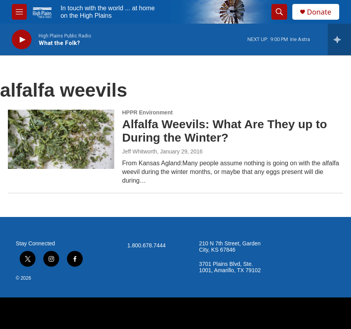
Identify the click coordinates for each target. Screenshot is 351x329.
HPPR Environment (147, 112)
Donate (319, 12)
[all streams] (339, 39)
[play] (21, 39)
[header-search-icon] (279, 12)
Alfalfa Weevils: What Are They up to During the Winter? (224, 131)
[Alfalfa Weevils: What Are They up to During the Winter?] (61, 139)
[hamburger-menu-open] (19, 12)
